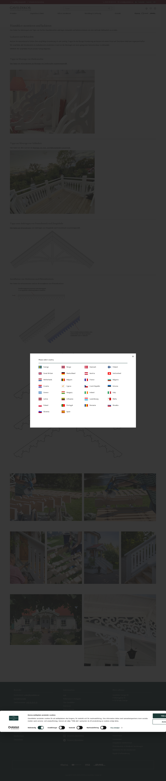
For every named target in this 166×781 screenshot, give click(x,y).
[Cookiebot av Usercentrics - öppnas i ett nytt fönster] (13, 776)
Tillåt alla (148, 762)
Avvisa (148, 768)
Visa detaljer (115, 777)
